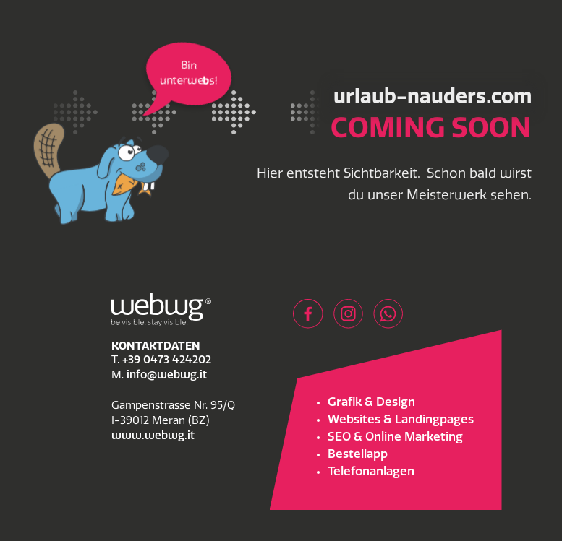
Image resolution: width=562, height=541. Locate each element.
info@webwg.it (167, 376)
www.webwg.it (153, 436)
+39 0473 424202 (166, 360)
